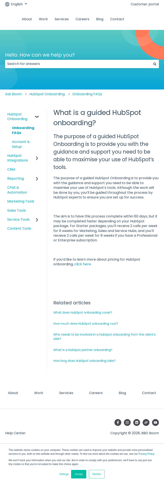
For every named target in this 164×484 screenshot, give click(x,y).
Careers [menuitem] (96, 392)
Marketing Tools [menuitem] (20, 201)
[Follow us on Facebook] (117, 422)
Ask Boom (13, 94)
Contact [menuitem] (149, 392)
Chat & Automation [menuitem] (17, 190)
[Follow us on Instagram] (127, 422)
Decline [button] (96, 474)
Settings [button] (64, 474)
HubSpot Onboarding (47, 94)
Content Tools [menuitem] (19, 228)
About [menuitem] (13, 392)
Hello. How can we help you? (40, 54)
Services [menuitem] (66, 392)
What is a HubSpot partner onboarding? (82, 350)
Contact (117, 19)
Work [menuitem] (38, 392)
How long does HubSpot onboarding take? (84, 361)
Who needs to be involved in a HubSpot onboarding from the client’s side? (104, 336)
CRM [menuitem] (11, 169)
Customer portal (145, 4)
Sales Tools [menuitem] (16, 210)
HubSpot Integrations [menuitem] (17, 158)
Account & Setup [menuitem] (21, 144)
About (27, 19)
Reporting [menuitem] (15, 178)
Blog (99, 19)
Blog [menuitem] (122, 392)
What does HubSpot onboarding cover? (82, 312)
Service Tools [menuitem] (18, 219)
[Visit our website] (146, 422)
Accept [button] (79, 474)
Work (43, 19)
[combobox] (78, 64)
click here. (82, 264)
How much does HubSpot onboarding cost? (85, 323)
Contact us (148, 19)
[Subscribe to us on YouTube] (155, 422)
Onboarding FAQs (87, 94)
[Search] (155, 64)
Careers (82, 19)
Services (62, 19)
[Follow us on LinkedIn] (136, 422)
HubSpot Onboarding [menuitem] (17, 116)
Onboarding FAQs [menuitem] (23, 130)
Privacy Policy (146, 453)
